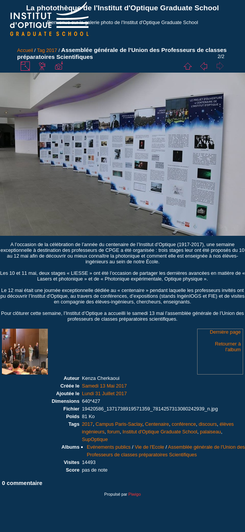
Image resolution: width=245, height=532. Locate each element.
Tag (41, 50)
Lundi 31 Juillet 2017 (104, 393)
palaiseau (210, 432)
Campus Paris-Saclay (119, 424)
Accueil (25, 50)
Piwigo (134, 494)
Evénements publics (109, 447)
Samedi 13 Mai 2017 (104, 386)
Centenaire (157, 424)
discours (208, 424)
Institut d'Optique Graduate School (159, 432)
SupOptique (95, 439)
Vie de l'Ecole (149, 447)
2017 (51, 50)
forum (113, 432)
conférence (184, 424)
